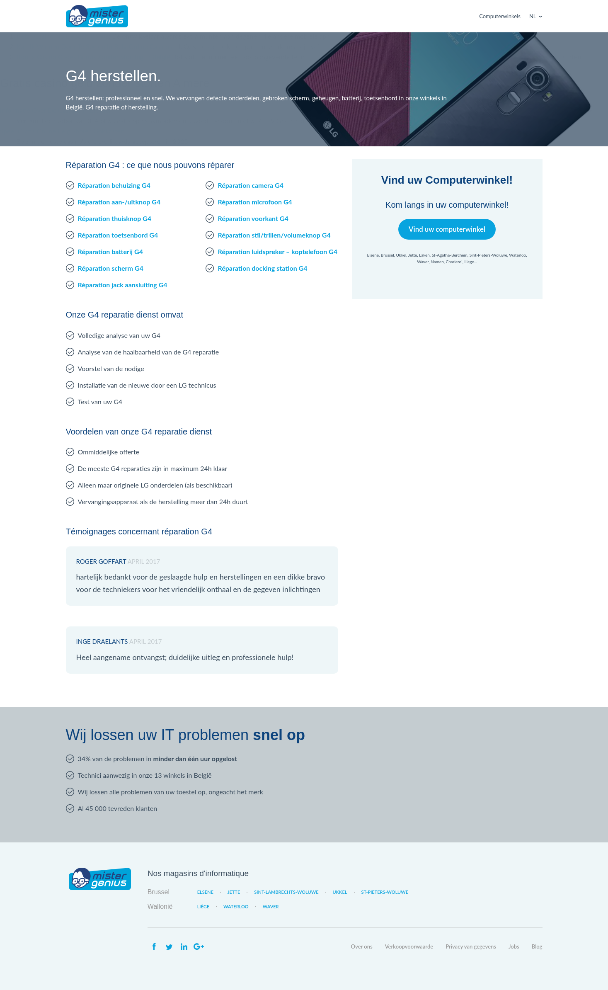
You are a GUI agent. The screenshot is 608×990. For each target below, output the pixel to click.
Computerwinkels (500, 16)
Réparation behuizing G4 (114, 185)
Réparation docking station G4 (262, 268)
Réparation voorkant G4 (253, 218)
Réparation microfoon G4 (255, 202)
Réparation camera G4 (250, 185)
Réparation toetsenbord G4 (118, 235)
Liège (203, 906)
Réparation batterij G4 (110, 251)
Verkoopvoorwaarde (409, 946)
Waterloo (236, 906)
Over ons (362, 946)
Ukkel (340, 892)
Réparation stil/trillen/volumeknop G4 (274, 235)
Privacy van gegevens (471, 946)
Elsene (205, 892)
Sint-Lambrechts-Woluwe (286, 892)
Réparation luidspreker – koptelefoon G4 (277, 251)
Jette (234, 892)
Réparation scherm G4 (110, 268)
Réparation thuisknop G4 (115, 218)
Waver (271, 906)
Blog (537, 946)
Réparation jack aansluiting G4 (122, 285)
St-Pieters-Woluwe (385, 892)
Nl (532, 16)
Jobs (514, 946)
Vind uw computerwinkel (447, 229)
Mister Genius (97, 16)
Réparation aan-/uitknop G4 (119, 202)
